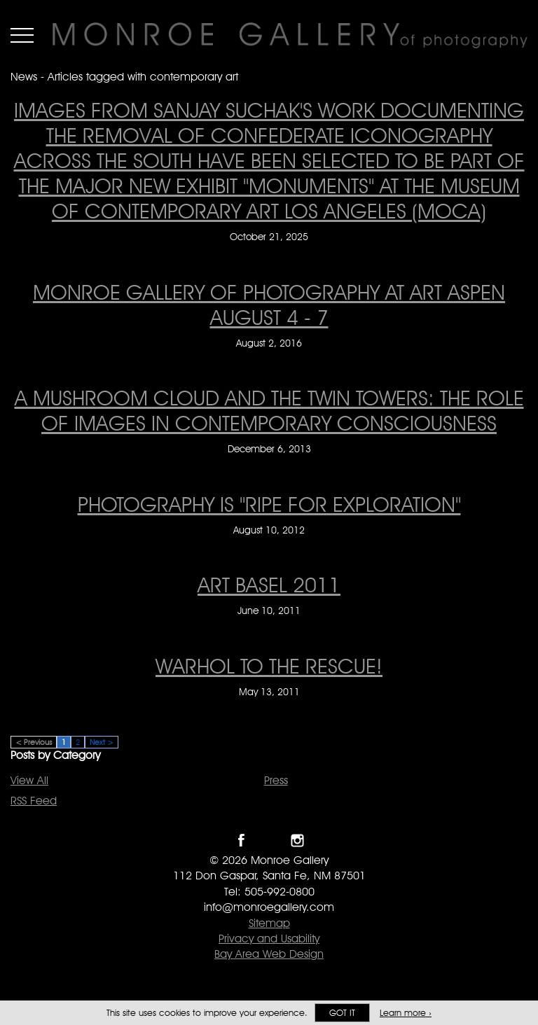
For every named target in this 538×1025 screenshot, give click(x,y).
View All (29, 780)
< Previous (33, 742)
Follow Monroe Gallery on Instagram (297, 840)
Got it (342, 1012)
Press (276, 780)
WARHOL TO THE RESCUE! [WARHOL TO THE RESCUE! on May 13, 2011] (269, 665)
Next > (101, 742)
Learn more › (406, 1012)
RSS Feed (34, 800)
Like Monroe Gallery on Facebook (241, 840)
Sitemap (269, 923)
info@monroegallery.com (269, 907)
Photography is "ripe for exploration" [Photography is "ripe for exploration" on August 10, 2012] (269, 504)
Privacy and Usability (269, 938)
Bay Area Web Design (269, 954)
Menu (22, 35)
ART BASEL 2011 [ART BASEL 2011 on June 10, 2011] (269, 584)
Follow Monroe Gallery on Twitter (269, 840)
